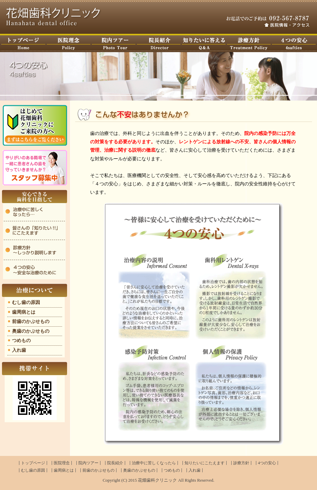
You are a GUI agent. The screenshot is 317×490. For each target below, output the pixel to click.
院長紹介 (115, 463)
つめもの (21, 340)
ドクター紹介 (158, 43)
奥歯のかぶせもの (30, 331)
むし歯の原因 (26, 302)
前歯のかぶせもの (30, 321)
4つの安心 (267, 463)
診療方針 (248, 43)
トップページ (23, 43)
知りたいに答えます (203, 43)
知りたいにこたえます (205, 463)
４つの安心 (293, 43)
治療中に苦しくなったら (154, 463)
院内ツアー (113, 43)
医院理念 (68, 43)
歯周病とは (23, 312)
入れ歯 (19, 350)
